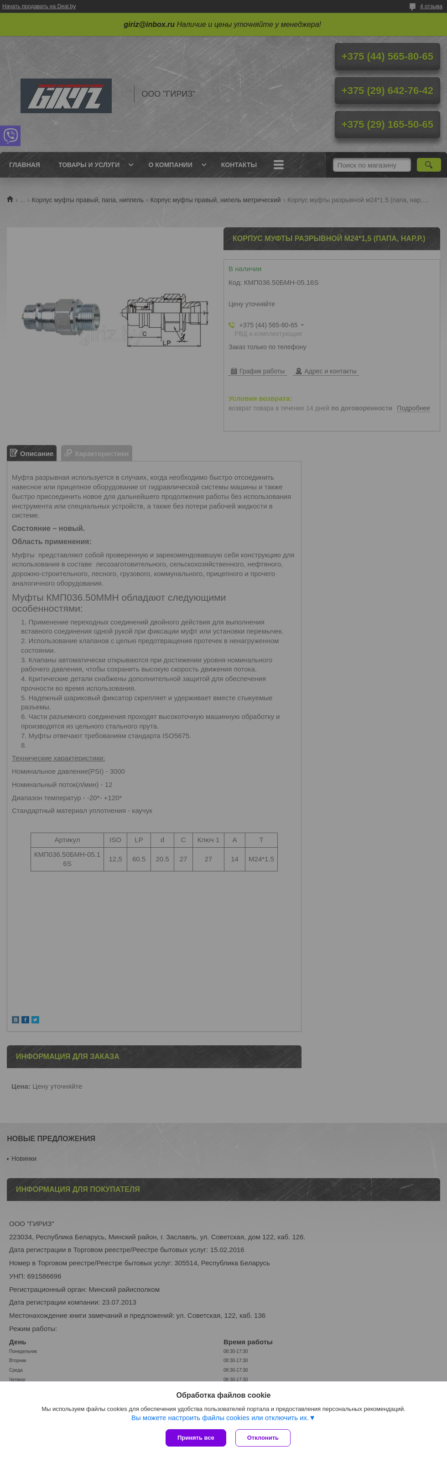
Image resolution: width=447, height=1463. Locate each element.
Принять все (195, 1437)
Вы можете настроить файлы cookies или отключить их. (220, 1417)
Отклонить (263, 1437)
